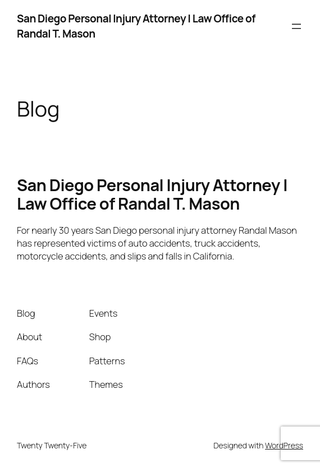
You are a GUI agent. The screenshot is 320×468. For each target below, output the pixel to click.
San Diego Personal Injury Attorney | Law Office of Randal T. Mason (152, 194)
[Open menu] (296, 26)
